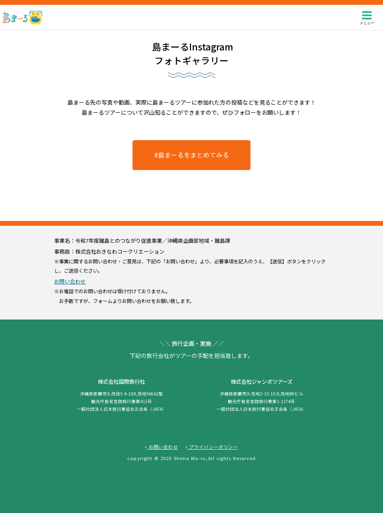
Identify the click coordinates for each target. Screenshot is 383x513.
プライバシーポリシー (211, 447)
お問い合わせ (70, 281)
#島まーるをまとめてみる (191, 155)
